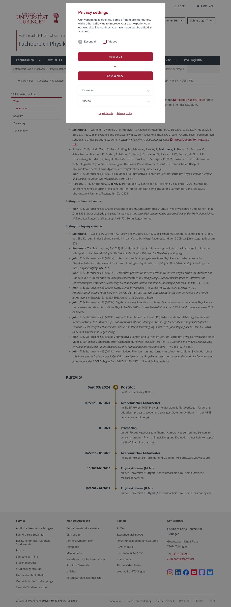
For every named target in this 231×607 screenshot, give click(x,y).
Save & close (115, 76)
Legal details (106, 113)
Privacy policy (124, 113)
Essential (90, 41)
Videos (112, 41)
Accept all (115, 56)
